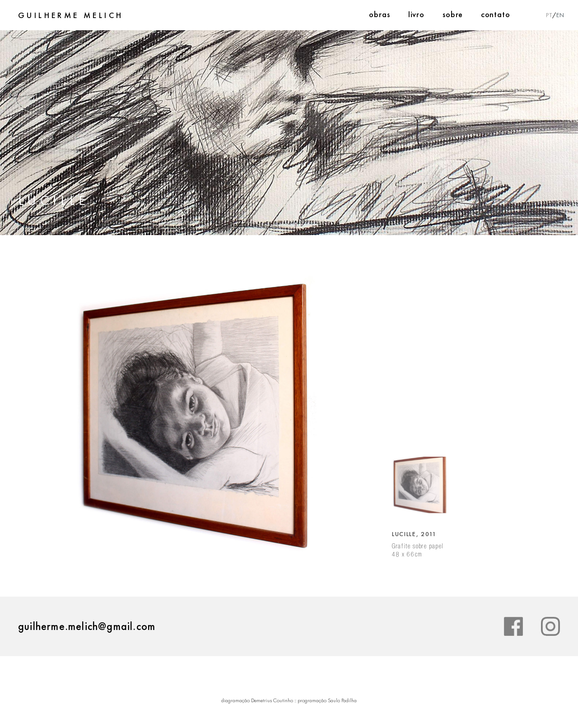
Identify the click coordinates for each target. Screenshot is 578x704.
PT (549, 15)
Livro (416, 14)
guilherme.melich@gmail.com (86, 626)
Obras (379, 14)
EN (560, 15)
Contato (495, 14)
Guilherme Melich (70, 15)
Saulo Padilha (342, 700)
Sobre (453, 14)
